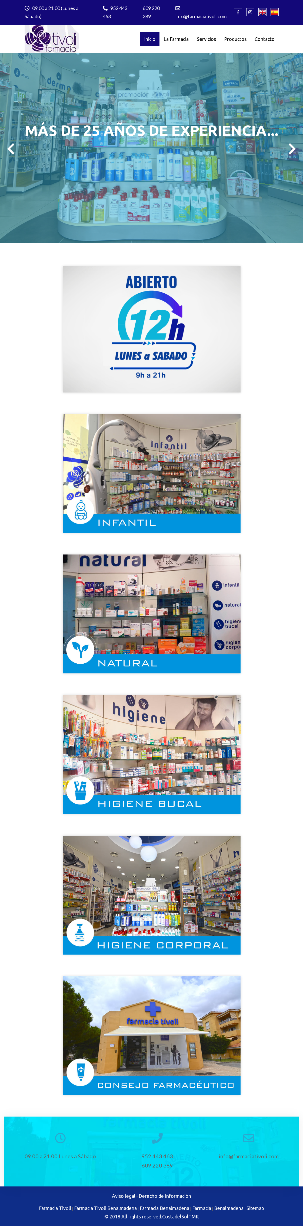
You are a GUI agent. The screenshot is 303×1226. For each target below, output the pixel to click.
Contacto (265, 39)
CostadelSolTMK (180, 1216)
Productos (235, 39)
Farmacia (201, 1208)
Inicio (149, 39)
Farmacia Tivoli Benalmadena (105, 1208)
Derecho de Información (165, 1196)
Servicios (206, 39)
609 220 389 (151, 12)
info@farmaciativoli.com (201, 12)
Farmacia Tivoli (55, 1208)
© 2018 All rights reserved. (133, 1216)
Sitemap (255, 1208)
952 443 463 (115, 12)
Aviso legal (123, 1196)
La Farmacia (176, 39)
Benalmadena (229, 1208)
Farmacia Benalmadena (164, 1208)
